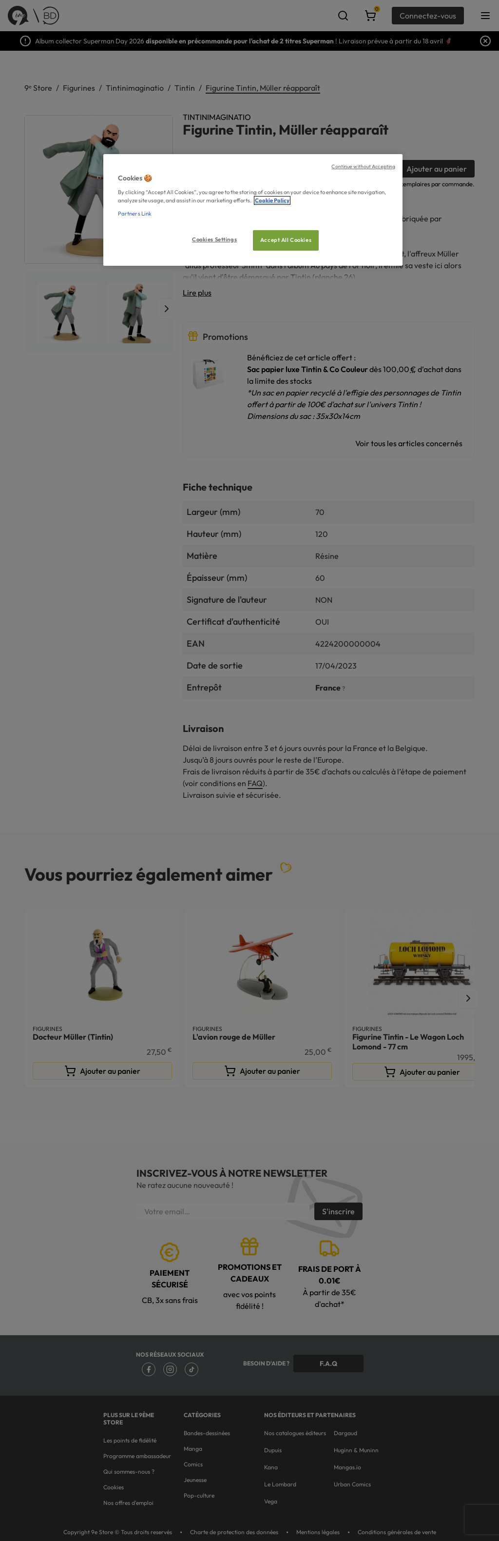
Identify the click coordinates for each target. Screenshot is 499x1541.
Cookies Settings (214, 239)
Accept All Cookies (285, 240)
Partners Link (135, 213)
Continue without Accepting (363, 166)
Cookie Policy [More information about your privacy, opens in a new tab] (272, 200)
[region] (253, 210)
